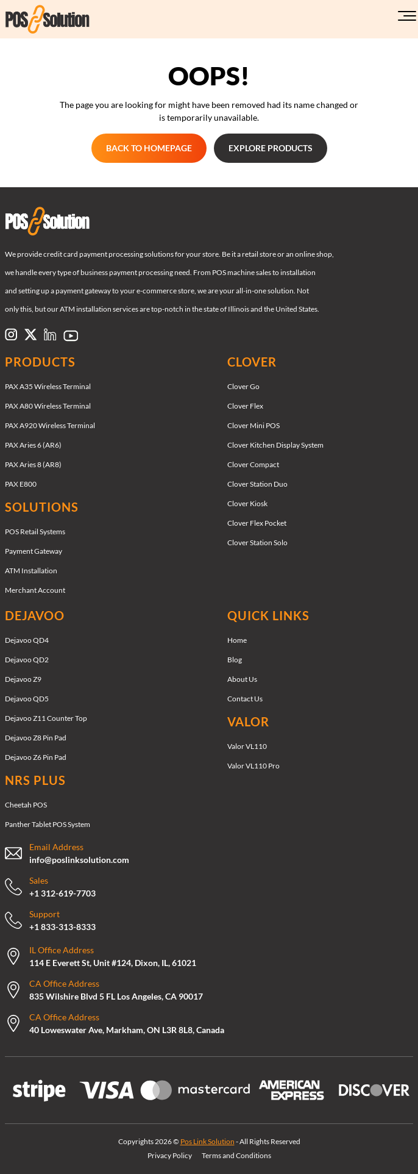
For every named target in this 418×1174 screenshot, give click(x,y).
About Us (242, 679)
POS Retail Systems (35, 531)
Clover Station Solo (257, 542)
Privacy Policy (169, 1155)
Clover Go (243, 386)
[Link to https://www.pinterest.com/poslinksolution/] (70, 335)
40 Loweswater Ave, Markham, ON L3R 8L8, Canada (126, 1030)
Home (237, 640)
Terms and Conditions (236, 1155)
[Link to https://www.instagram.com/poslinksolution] (11, 334)
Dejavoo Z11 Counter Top (46, 718)
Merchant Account (35, 590)
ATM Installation (31, 570)
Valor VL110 (247, 746)
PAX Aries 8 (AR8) (33, 464)
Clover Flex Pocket (256, 523)
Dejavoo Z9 (23, 679)
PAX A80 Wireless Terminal (48, 405)
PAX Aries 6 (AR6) (33, 444)
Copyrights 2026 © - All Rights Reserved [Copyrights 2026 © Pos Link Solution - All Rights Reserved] (209, 1141)
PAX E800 (21, 484)
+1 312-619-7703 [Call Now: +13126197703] (62, 893)
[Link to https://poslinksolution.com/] (73, 19)
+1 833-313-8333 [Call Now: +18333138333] (62, 927)
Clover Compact (253, 464)
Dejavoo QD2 (27, 659)
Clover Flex (245, 405)
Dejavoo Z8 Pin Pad (35, 737)
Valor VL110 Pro (253, 765)
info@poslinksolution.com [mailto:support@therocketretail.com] (79, 859)
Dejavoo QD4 (27, 640)
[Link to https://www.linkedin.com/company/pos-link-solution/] (50, 334)
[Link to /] (209, 221)
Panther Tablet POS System (47, 824)
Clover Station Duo (257, 484)
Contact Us (245, 698)
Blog (234, 659)
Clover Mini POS (253, 425)
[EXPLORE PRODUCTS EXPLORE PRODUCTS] (270, 148)
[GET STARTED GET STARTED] (149, 148)
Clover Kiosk (247, 503)
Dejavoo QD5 (27, 698)
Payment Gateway (33, 551)
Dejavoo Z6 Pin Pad (35, 757)
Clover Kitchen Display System (275, 444)
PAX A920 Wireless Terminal (50, 425)
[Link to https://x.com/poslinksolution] (30, 334)
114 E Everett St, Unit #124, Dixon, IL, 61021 (112, 962)
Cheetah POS (26, 804)
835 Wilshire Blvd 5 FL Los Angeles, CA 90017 (116, 996)
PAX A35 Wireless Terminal (48, 386)
